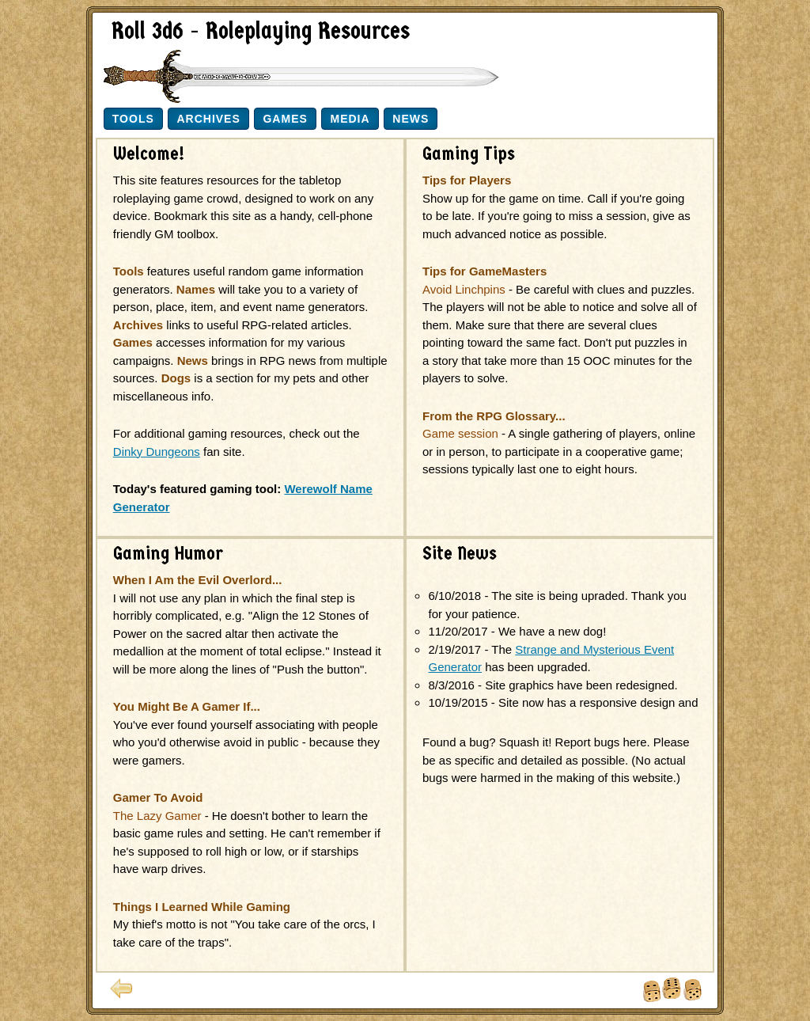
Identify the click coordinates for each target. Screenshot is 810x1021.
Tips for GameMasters (484, 271)
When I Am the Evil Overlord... (197, 579)
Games (285, 118)
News (410, 118)
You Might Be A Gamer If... (186, 706)
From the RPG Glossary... (494, 416)
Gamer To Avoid (158, 797)
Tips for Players (466, 180)
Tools (133, 118)
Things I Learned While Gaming (201, 906)
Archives (208, 118)
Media (349, 118)
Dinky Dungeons (156, 451)
